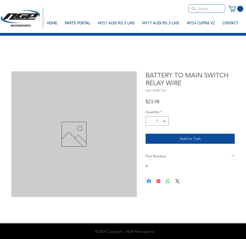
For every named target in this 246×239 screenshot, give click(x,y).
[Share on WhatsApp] (168, 181)
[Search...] (206, 9)
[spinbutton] (157, 121)
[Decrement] (149, 121)
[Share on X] (177, 181)
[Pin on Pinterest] (158, 181)
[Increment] (165, 121)
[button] (235, 9)
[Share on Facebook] (149, 181)
